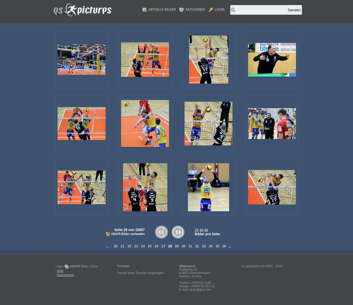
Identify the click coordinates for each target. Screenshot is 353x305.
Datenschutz (65, 274)
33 (204, 246)
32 (197, 246)
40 (201, 230)
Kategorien (192, 9)
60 (206, 230)
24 (143, 246)
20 (197, 230)
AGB (60, 271)
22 (129, 246)
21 (122, 246)
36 (224, 246)
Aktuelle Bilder (159, 9)
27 (163, 246)
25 (149, 246)
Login (217, 9)
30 (184, 246)
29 (177, 246)
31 (190, 246)
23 (136, 246)
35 (217, 246)
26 (156, 246)
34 (211, 246)
